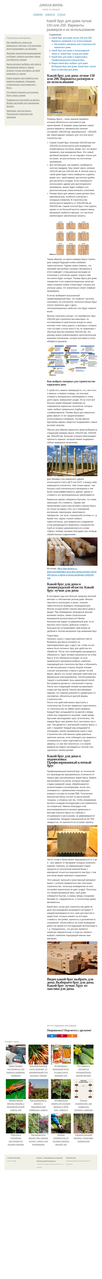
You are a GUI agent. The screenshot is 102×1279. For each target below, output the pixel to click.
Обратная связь (71, 1158)
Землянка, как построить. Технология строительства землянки (20, 114)
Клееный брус (59, 1025)
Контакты (39, 1158)
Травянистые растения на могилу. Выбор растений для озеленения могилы (23, 103)
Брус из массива (70, 1025)
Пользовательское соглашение (53, 1158)
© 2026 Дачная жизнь (13, 1158)
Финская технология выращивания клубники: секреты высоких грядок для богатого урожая (24, 56)
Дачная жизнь (51, 5)
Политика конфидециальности (46, 1161)
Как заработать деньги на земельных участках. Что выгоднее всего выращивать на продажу (24, 45)
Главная (38, 14)
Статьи (61, 14)
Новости (50, 14)
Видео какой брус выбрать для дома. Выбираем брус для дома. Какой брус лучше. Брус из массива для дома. (74, 66)
